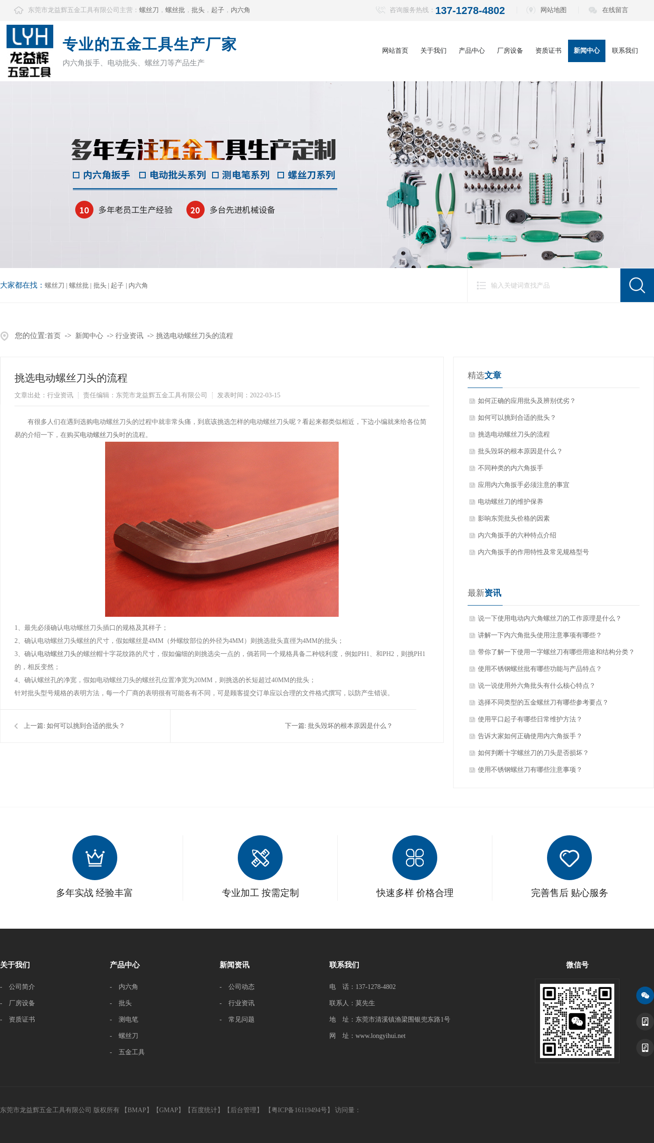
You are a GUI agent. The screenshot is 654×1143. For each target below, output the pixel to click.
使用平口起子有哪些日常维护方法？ (530, 719)
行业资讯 (129, 335)
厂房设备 (510, 50)
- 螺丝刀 (124, 1035)
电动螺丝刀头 (99, 434)
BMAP (137, 1110)
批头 (198, 10)
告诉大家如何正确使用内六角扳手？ (530, 736)
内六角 (240, 10)
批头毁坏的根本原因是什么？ (350, 725)
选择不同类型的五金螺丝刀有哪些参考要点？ (543, 702)
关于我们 (433, 50)
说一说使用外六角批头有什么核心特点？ (537, 685)
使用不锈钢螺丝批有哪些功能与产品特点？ (540, 668)
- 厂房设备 (17, 1003)
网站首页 (395, 50)
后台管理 (243, 1110)
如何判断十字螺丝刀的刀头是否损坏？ (533, 752)
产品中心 (472, 50)
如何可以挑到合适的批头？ (86, 725)
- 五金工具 (127, 1052)
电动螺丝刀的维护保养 (510, 501)
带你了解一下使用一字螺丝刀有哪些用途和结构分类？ (556, 652)
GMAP (168, 1110)
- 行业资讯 (237, 1003)
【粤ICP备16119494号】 (299, 1110)
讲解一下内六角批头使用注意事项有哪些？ (540, 635)
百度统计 (204, 1110)
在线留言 (615, 10)
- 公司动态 (237, 986)
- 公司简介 (17, 986)
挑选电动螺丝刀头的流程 (194, 335)
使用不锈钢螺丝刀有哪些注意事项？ (530, 769)
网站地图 (553, 10)
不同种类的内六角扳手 (510, 468)
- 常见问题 (237, 1019)
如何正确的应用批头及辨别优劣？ (527, 400)
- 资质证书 (17, 1019)
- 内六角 (124, 986)
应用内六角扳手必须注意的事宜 (523, 484)
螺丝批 (175, 10)
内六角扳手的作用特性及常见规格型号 (533, 552)
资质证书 (548, 50)
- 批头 (121, 1003)
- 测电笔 (124, 1019)
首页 (54, 335)
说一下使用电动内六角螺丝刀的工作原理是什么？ (550, 618)
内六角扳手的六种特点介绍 (517, 535)
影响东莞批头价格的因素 (514, 518)
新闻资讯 (234, 965)
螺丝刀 (149, 10)
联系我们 (625, 50)
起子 (217, 10)
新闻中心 (587, 50)
